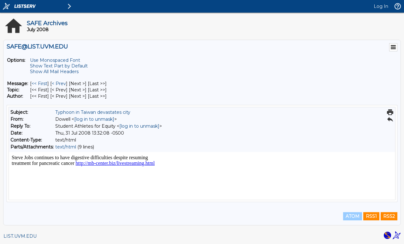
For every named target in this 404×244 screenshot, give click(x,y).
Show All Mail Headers (54, 71)
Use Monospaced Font (55, 60)
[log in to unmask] (94, 119)
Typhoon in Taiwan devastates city (92, 112)
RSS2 (389, 216)
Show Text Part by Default (59, 66)
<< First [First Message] (39, 83)
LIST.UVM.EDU (20, 236)
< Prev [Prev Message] (59, 83)
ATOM (352, 216)
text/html (65, 147)
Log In (381, 6)
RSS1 (371, 216)
